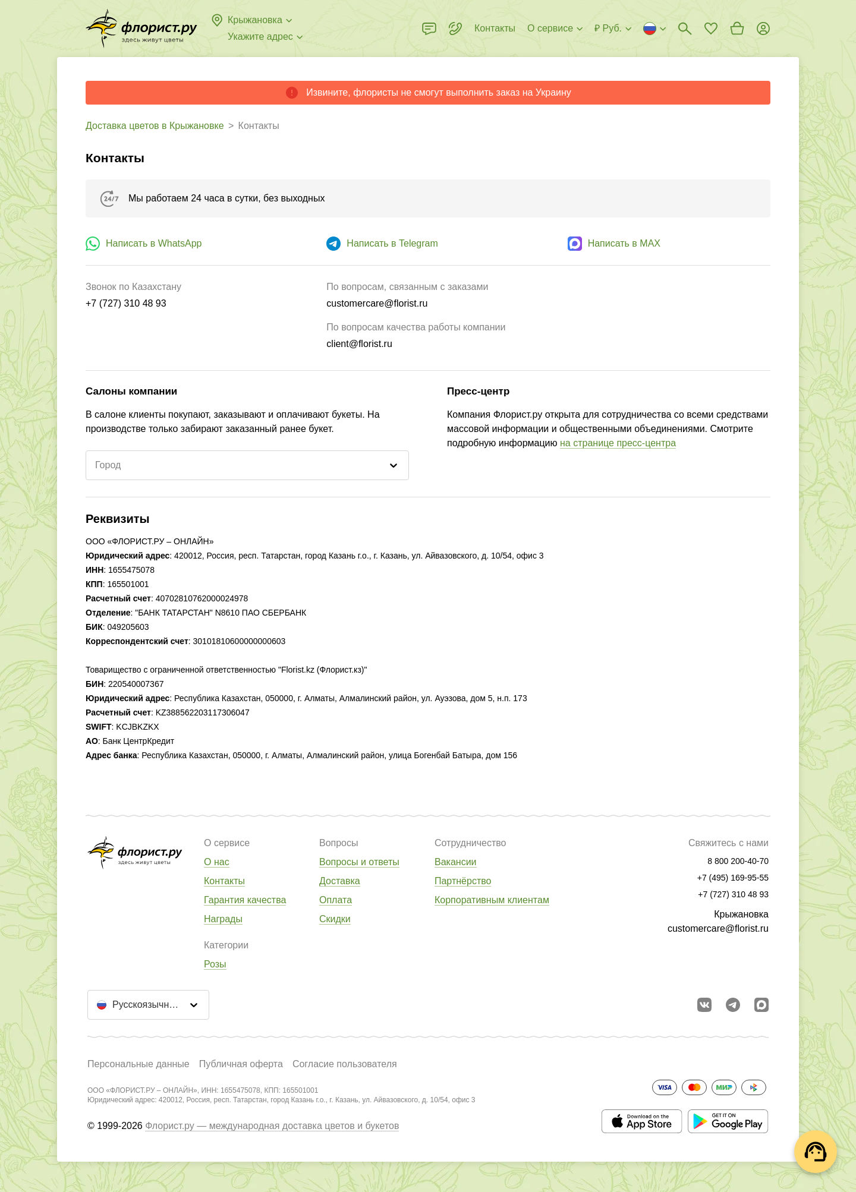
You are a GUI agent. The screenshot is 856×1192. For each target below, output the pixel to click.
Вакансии (456, 862)
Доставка (339, 881)
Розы (215, 964)
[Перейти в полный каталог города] (141, 28)
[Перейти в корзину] (737, 28)
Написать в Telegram (392, 243)
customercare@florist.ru (718, 928)
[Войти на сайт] (763, 28)
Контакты (224, 881)
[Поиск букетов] (685, 28)
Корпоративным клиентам (492, 900)
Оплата (335, 900)
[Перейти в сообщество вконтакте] (704, 1005)
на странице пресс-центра (618, 443)
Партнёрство (463, 881)
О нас (216, 862)
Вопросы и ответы (359, 862)
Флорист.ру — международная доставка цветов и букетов (272, 1126)
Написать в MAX (624, 243)
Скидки (335, 919)
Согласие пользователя (344, 1064)
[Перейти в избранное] (711, 28)
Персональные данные (138, 1064)
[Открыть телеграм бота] (733, 1005)
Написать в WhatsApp (154, 243)
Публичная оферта (241, 1064)
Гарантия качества (245, 900)
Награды (223, 919)
